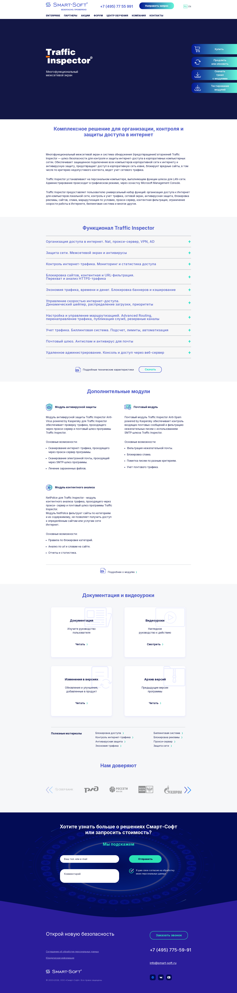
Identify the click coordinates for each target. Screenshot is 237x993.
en (189, 6)
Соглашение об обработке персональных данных (72, 952)
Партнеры (70, 15)
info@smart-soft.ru (163, 963)
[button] (214, 88)
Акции (85, 15)
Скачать (150, 369)
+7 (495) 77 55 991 (116, 6)
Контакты (156, 15)
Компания (139, 15)
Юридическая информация (60, 958)
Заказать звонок (169, 935)
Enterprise (53, 15)
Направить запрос (156, 5)
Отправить (145, 858)
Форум (98, 15)
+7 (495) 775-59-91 (170, 950)
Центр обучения (117, 15)
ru (185, 6)
